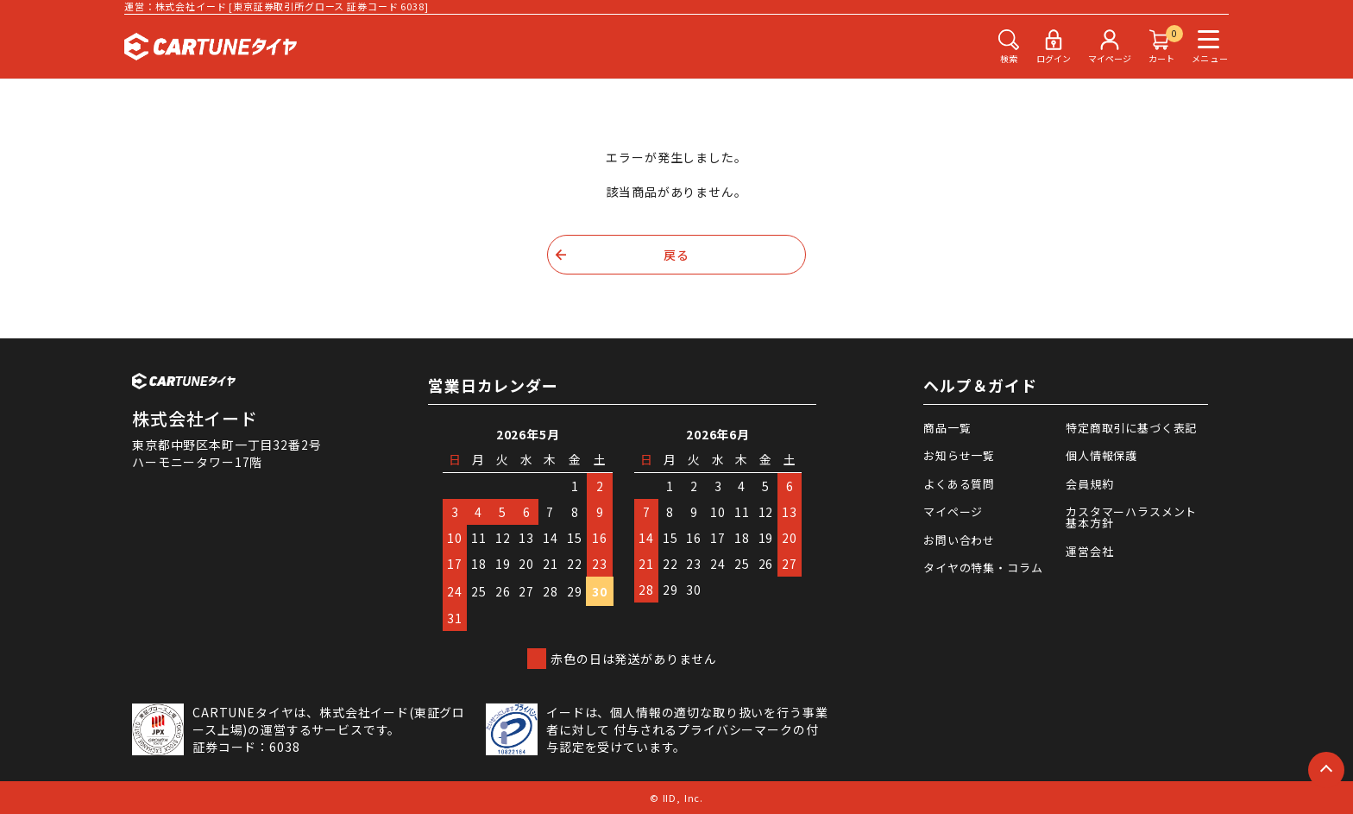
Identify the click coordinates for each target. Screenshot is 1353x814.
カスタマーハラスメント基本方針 (1131, 517)
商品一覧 (947, 428)
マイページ (953, 511)
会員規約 (1089, 484)
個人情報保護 (1101, 455)
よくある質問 (959, 484)
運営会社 (1089, 551)
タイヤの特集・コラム (982, 567)
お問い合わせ (959, 540)
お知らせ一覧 (959, 455)
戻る (676, 254)
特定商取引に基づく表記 (1131, 428)
